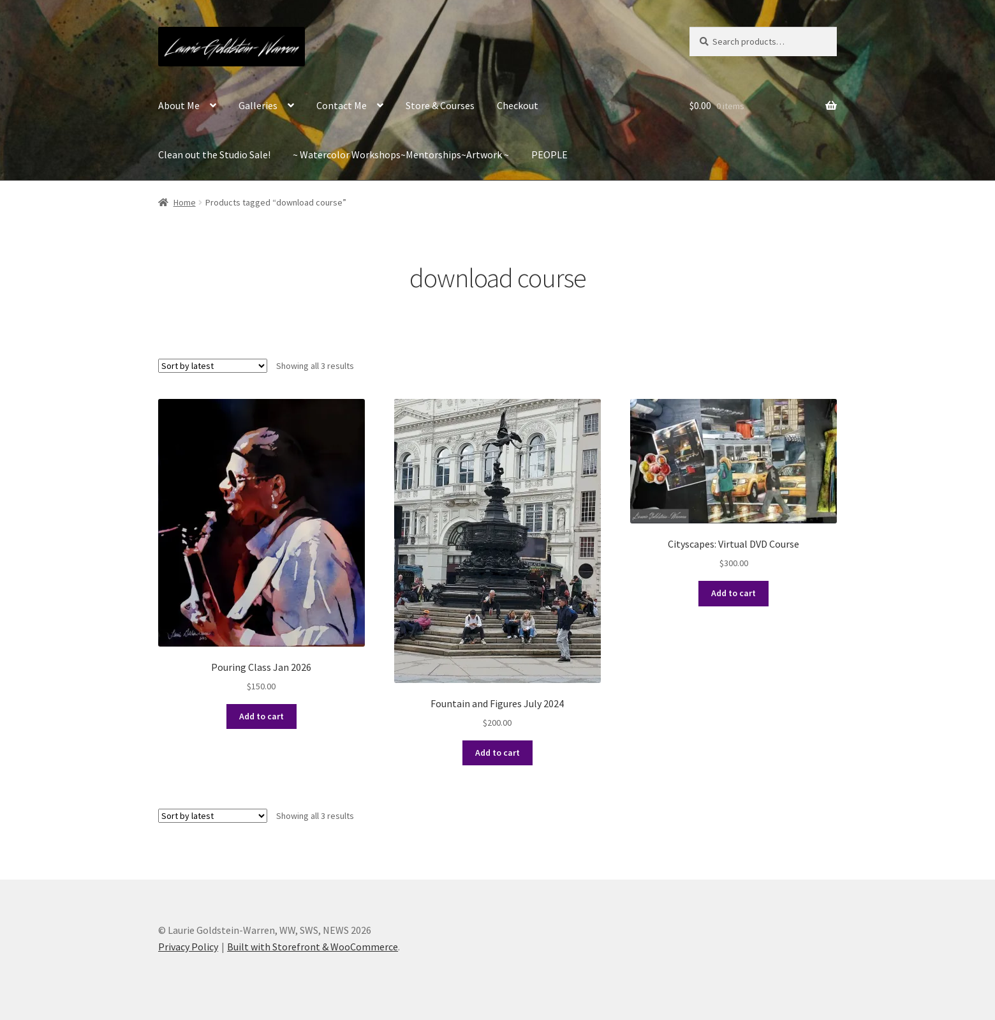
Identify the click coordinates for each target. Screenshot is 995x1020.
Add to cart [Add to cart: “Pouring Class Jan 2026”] (261, 716)
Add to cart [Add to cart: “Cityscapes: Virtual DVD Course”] (733, 593)
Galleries (258, 105)
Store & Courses (440, 105)
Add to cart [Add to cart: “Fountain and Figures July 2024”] (497, 752)
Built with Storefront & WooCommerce (312, 946)
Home (184, 202)
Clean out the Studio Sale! (214, 154)
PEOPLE (549, 154)
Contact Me (341, 105)
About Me (179, 105)
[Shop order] (212, 366)
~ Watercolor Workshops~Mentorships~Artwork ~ (401, 154)
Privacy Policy (188, 946)
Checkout (517, 105)
